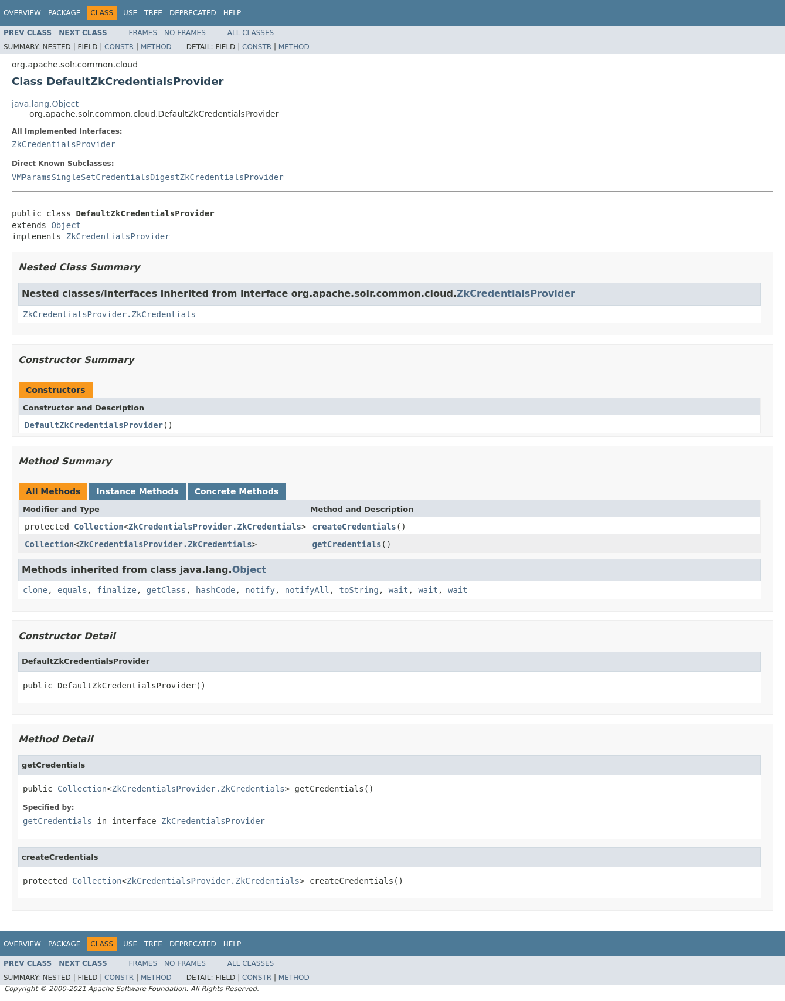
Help (232, 13)
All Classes (250, 33)
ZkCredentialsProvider (63, 144)
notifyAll (307, 590)
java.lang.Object (45, 103)
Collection (98, 526)
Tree (153, 13)
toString (359, 590)
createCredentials (354, 526)
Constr (119, 47)
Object (66, 225)
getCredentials (346, 544)
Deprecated (192, 13)
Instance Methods (137, 491)
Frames (143, 33)
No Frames (185, 33)
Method (156, 47)
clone (35, 590)
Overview (22, 13)
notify (260, 590)
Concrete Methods (237, 491)
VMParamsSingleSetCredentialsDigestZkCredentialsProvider (148, 177)
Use (130, 13)
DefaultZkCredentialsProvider (94, 425)
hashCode (215, 590)
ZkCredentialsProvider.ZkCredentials (109, 314)
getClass (166, 590)
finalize (116, 590)
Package (64, 13)
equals (72, 590)
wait (399, 590)
